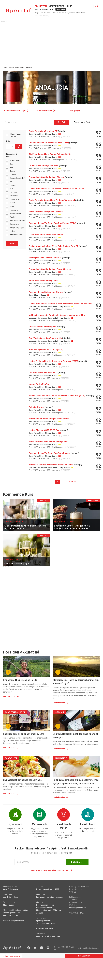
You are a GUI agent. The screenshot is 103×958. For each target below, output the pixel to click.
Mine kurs (38, 16)
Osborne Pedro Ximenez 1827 (43, 372)
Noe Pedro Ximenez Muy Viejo (43, 280)
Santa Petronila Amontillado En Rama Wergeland (52, 200)
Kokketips (46, 16)
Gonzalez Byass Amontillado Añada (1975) (49, 143)
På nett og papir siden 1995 (47, 889)
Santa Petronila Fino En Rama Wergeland (48, 441)
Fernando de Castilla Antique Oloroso (46, 177)
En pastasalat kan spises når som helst (22, 780)
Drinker (55, 13)
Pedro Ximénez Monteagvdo (42, 326)
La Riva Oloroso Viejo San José (43, 166)
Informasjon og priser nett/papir (49, 897)
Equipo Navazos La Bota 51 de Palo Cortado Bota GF (53, 246)
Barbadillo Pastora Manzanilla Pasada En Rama (51, 464)
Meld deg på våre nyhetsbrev (48, 936)
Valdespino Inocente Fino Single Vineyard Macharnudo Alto (57, 315)
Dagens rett (39, 13)
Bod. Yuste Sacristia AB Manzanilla (45, 338)
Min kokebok (81, 13)
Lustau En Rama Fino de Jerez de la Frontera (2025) (53, 361)
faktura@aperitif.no (77, 908)
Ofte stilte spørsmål (44, 929)
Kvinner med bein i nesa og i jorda (20, 680)
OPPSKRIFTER (56, 6)
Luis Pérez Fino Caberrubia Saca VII (46, 234)
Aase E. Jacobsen (10, 889)
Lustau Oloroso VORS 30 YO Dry (44, 430)
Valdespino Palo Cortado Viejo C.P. (45, 257)
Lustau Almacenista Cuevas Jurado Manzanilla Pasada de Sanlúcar (60, 303)
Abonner (61, 9)
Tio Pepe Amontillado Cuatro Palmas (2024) (49, 154)
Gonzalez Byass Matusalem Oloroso (46, 292)
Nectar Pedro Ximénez (40, 384)
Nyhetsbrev (71, 13)
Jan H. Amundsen (10, 897)
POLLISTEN (41, 6)
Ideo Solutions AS (91, 948)
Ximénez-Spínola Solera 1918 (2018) (46, 349)
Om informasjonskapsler (13, 921)
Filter (12, 243)
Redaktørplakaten (10, 915)
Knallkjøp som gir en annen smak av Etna (23, 734)
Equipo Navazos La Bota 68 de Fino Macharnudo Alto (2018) (57, 395)
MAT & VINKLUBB (44, 9)
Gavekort (62, 13)
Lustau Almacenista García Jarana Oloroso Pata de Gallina (56, 189)
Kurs (69, 6)
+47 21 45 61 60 (48, 923)
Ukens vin (47, 13)
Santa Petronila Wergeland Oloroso (46, 212)
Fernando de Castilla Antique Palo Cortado (49, 418)
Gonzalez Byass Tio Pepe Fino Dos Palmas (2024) (52, 223)
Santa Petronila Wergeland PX (43, 131)
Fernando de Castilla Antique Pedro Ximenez (50, 269)
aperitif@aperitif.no (44, 921)
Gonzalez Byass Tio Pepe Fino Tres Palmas (49, 453)
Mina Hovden (8, 905)
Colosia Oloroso (36, 407)
